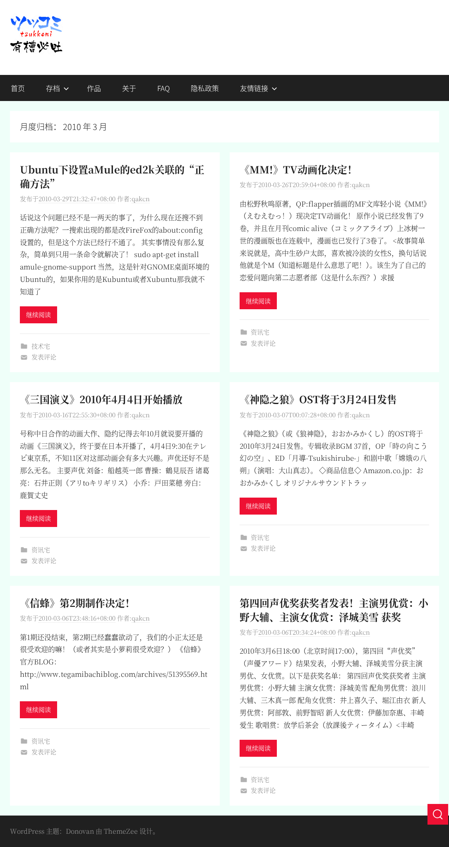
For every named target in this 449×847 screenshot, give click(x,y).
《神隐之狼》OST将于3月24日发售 (318, 399)
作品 (94, 88)
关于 (129, 88)
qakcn (141, 198)
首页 (18, 88)
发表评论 (43, 356)
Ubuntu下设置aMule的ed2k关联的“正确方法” (112, 176)
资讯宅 (260, 331)
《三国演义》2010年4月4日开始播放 (101, 399)
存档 (57, 88)
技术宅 (40, 346)
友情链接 (258, 88)
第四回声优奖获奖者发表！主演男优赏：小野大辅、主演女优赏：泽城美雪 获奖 (334, 609)
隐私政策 (205, 88)
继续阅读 (38, 314)
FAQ (163, 88)
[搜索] (437, 814)
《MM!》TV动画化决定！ (298, 169)
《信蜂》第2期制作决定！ (77, 602)
